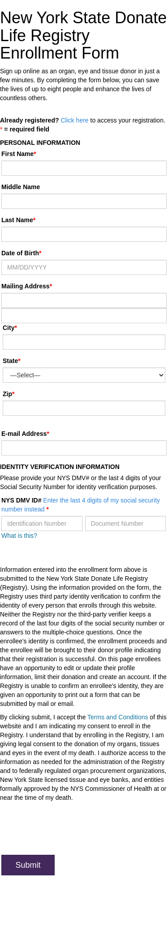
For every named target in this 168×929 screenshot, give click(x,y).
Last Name (17, 220)
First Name (17, 153)
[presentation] (69, 830)
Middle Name (20, 186)
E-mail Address (24, 433)
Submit (27, 865)
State (10, 360)
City (8, 327)
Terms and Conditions (117, 717)
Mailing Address (26, 286)
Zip (7, 393)
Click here (74, 120)
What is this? (19, 535)
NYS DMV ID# (80, 505)
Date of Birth (20, 253)
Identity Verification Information (60, 466)
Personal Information (40, 142)
